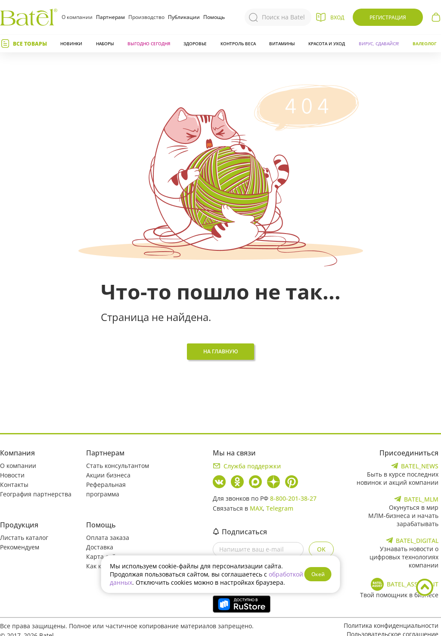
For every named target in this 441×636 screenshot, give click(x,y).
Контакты (14, 484)
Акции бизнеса (108, 475)
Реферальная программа (106, 489)
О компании (77, 17)
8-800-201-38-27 (293, 498)
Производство (146, 17)
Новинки (71, 44)
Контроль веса (238, 44)
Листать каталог (24, 537)
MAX (256, 508)
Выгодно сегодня (148, 44)
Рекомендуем (19, 547)
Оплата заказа (107, 537)
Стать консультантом (117, 465)
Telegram (279, 508)
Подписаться (240, 531)
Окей (318, 574)
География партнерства (35, 494)
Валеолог (425, 44)
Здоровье (195, 44)
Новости (12, 475)
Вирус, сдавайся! (379, 44)
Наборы (105, 44)
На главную (220, 351)
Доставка (99, 547)
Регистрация (388, 17)
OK (321, 549)
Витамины (282, 44)
